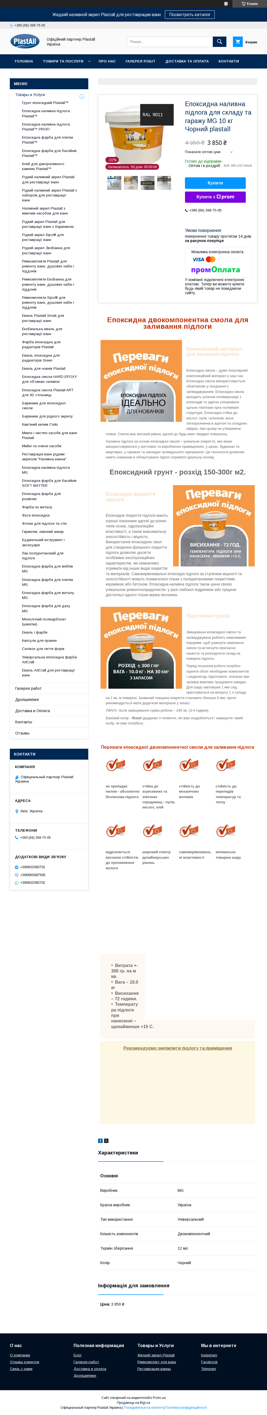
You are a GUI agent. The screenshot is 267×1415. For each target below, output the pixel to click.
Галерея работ (28, 688)
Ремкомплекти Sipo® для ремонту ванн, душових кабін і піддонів (48, 302)
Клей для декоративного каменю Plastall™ (43, 166)
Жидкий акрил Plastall (156, 1355)
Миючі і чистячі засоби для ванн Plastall (49, 435)
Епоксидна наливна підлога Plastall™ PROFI (46, 126)
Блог (78, 1355)
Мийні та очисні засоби (41, 446)
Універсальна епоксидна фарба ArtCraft (49, 659)
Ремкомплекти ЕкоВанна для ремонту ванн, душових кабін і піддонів (48, 284)
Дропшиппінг (54, 75)
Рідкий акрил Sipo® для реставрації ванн (43, 237)
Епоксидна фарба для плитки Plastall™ (47, 139)
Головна (24, 61)
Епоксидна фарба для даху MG (46, 608)
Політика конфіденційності (186, 1408)
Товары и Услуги (30, 94)
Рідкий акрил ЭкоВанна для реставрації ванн (46, 250)
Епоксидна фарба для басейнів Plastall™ (49, 153)
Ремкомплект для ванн (156, 1362)
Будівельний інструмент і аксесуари (43, 542)
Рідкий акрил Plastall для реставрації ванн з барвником (48, 224)
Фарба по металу (37, 507)
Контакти (229, 61)
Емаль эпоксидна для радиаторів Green (41, 357)
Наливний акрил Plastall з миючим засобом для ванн (45, 210)
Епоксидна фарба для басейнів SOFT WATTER (49, 483)
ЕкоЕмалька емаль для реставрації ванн (42, 331)
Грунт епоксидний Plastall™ (45, 103)
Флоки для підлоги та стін (44, 523)
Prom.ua (159, 1398)
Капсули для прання (39, 640)
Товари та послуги (63, 61)
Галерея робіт (141, 61)
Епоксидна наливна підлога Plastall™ (46, 113)
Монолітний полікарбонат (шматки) (44, 621)
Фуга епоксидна (36, 515)
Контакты (23, 722)
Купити (215, 183)
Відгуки (22, 75)
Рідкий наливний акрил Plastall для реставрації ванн (48, 179)
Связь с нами (21, 1369)
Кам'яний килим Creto (40, 424)
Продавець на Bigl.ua (133, 1403)
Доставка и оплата (90, 1369)
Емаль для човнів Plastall (43, 368)
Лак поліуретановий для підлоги (42, 555)
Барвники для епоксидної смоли (44, 405)
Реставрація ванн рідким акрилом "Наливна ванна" (44, 456)
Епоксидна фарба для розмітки (41, 496)
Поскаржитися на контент (143, 1408)
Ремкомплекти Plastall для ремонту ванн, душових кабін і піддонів (48, 266)
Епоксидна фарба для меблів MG (47, 568)
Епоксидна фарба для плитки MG (47, 582)
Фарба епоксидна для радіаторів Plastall (41, 344)
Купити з (215, 197)
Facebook (209, 1362)
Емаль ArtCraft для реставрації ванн (48, 672)
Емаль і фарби (34, 632)
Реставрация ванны (154, 1369)
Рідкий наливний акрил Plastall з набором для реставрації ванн (49, 195)
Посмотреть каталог (189, 14)
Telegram (208, 1369)
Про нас (107, 61)
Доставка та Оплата (187, 61)
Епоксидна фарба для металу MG (48, 595)
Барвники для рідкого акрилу (47, 416)
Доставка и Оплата (32, 711)
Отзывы (22, 733)
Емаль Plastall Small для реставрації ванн (43, 318)
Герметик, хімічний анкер (43, 532)
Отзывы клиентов (24, 1362)
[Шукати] (219, 42)
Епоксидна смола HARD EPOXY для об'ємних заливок (49, 379)
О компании (20, 1355)
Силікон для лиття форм (43, 649)
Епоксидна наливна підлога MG (46, 469)
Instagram (209, 1355)
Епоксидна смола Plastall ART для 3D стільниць (47, 392)
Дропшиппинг (27, 699)
